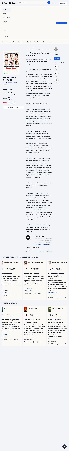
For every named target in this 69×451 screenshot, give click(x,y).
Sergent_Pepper (11, 268)
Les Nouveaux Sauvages (9, 78)
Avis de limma (47, 49)
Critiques (40, 49)
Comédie (38, 48)
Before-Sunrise (35, 268)
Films (34, 48)
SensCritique (29, 48)
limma (43, 236)
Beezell (58, 268)
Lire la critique (28, 288)
